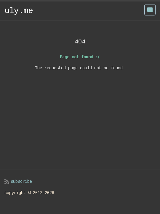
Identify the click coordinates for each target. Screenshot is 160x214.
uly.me (18, 10)
